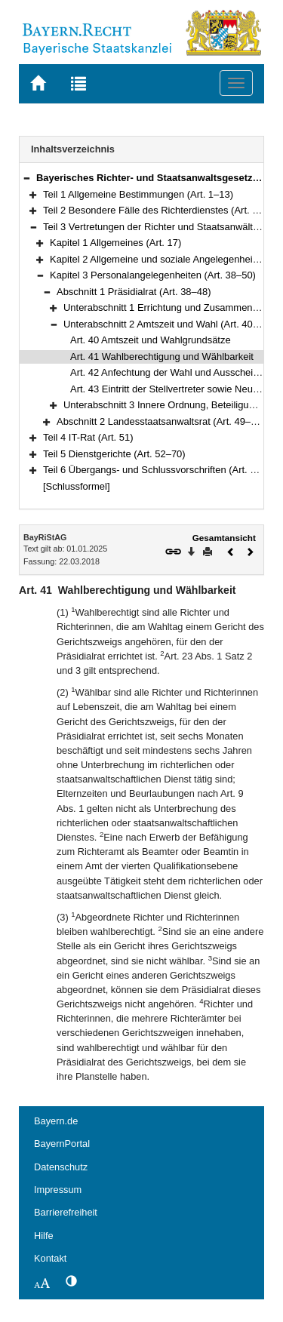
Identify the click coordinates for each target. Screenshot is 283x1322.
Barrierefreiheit (65, 1212)
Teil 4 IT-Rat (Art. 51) (88, 437)
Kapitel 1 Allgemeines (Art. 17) (115, 242)
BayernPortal (62, 1143)
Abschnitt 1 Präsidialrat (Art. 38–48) (134, 291)
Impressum (58, 1189)
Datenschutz (61, 1167)
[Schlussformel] (76, 486)
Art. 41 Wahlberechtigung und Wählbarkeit (162, 356)
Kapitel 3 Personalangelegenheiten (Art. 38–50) (153, 275)
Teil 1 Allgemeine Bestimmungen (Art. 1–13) (138, 194)
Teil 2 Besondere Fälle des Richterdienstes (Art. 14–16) (163, 210)
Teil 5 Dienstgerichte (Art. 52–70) (114, 454)
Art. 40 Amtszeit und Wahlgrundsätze (150, 340)
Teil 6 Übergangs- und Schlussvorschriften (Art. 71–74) (162, 469)
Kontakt (50, 1258)
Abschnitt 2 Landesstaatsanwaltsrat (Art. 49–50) (161, 421)
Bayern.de (56, 1121)
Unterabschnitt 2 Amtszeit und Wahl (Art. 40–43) (167, 324)
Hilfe (44, 1235)
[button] (26, 177)
